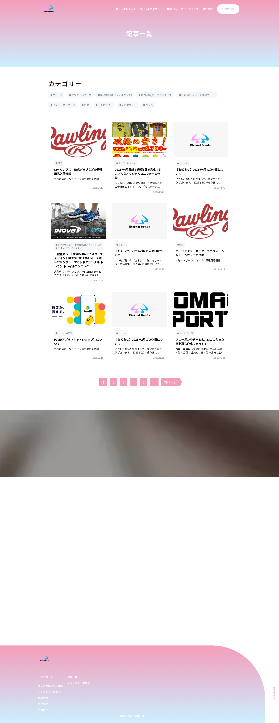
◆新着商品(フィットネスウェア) (197, 95)
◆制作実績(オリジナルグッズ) (155, 95)
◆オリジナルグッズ (80, 95)
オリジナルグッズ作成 (50, 685)
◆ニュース (56, 95)
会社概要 (208, 9)
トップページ (45, 677)
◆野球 (85, 105)
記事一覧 (72, 677)
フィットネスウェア (151, 9)
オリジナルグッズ (126, 9)
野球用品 (172, 9)
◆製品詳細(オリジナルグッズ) (115, 95)
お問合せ (43, 710)
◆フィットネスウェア (62, 105)
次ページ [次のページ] (170, 382)
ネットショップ (189, 9)
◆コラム (148, 105)
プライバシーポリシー (79, 683)
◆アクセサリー (104, 105)
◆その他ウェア (127, 105)
